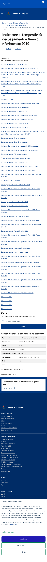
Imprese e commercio (8, 460)
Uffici (2, 421)
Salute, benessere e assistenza (11, 464)
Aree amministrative (7, 418)
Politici (3, 425)
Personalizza (23, 545)
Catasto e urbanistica (7, 450)
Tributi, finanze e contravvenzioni (11, 466)
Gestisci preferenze (9, 532)
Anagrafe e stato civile (8, 444)
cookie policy (13, 524)
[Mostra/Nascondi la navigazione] (2, 13)
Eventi (3, 496)
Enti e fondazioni (6, 423)
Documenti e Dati (6, 430)
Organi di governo (6, 416)
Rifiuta (23, 552)
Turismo (3, 469)
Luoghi (3, 494)
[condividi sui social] (6, 49)
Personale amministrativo (9, 428)
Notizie (3, 480)
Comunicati (4, 483)
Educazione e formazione (9, 455)
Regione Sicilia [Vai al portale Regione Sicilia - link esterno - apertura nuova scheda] (7, 4)
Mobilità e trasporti (7, 462)
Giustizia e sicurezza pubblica (10, 457)
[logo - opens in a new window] (24, 559)
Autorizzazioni (5, 448)
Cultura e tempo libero (8, 453)
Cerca (23, 326)
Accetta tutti (23, 539)
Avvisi (3, 485)
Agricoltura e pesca (7, 439)
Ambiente (4, 441)
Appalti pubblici (6, 446)
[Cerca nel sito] (42, 13)
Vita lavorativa (5, 471)
